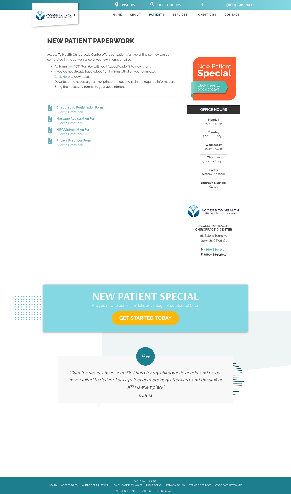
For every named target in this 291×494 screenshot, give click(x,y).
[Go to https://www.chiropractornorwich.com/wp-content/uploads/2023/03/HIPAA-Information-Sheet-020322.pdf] (111, 132)
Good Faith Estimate (228, 485)
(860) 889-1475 (240, 5)
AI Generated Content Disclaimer (153, 491)
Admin (53, 485)
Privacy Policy (175, 485)
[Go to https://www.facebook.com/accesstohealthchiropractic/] (202, 5)
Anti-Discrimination (95, 485)
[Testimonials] (145, 375)
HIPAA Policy (154, 485)
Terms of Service (200, 485)
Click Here (62, 76)
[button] (145, 318)
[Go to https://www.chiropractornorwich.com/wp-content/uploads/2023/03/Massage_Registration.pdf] (111, 121)
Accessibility (69, 485)
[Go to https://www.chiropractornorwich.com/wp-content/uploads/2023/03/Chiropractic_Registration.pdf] (111, 109)
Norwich (122, 491)
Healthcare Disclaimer (127, 485)
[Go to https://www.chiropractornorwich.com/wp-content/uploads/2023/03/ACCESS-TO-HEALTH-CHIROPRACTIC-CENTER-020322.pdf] (111, 142)
